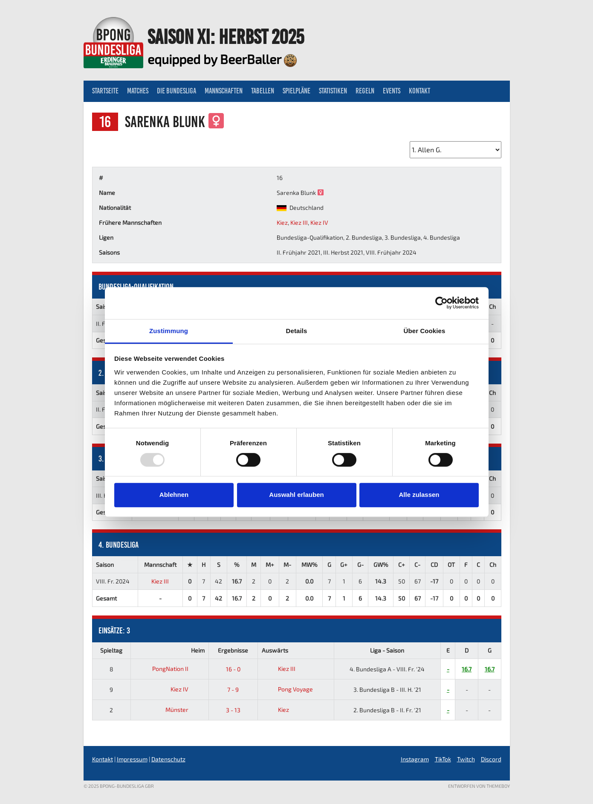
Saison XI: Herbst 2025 (226, 36)
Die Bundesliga (176, 91)
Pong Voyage (287, 689)
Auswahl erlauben (296, 494)
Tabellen (262, 91)
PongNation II (177, 668)
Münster (183, 709)
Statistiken (333, 91)
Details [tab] (296, 330)
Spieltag (111, 650)
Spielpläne (296, 91)
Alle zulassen (419, 494)
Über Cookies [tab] (424, 330)
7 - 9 (233, 689)
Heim (198, 650)
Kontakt (419, 91)
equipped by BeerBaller (222, 59)
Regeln (365, 91)
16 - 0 (233, 669)
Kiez (282, 222)
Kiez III (299, 222)
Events (391, 91)
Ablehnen (173, 494)
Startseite (105, 91)
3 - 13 (233, 710)
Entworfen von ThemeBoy (479, 786)
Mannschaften (224, 91)
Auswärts (275, 650)
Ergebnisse (233, 650)
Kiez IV (319, 222)
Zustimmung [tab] (168, 330)
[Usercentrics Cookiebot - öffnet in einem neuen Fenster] (441, 302)
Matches (137, 91)
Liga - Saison (387, 650)
